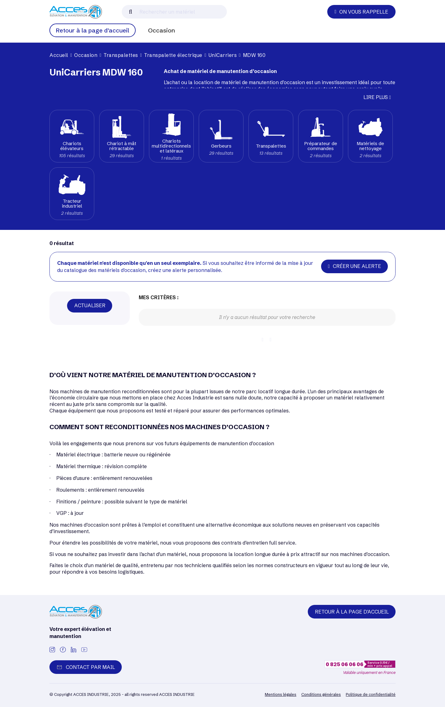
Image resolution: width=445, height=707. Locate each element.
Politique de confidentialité (371, 694)
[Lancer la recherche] (130, 12)
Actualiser (89, 305)
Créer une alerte (354, 266)
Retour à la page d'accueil (92, 30)
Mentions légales (280, 694)
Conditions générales (321, 694)
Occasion (161, 30)
